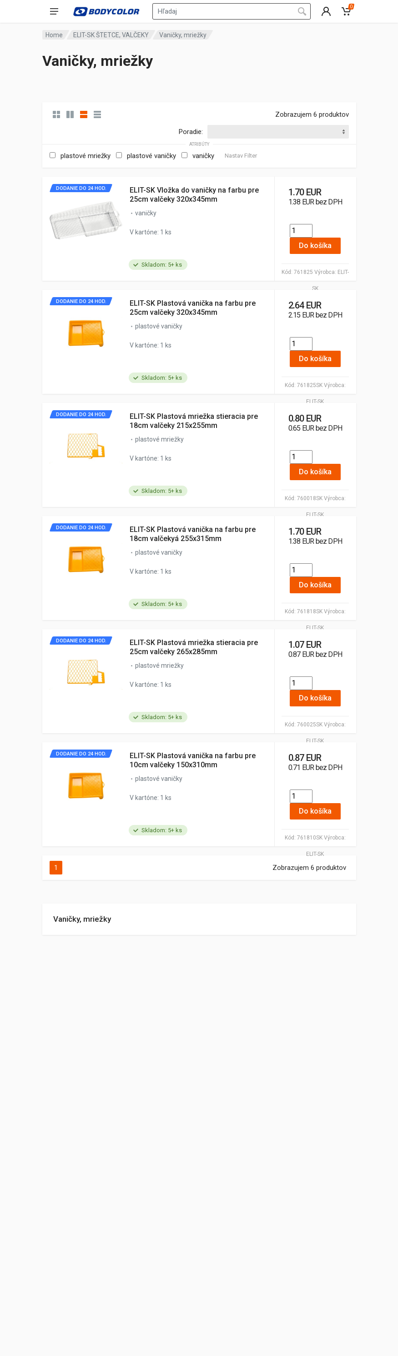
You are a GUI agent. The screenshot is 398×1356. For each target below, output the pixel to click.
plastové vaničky (151, 156)
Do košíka (315, 245)
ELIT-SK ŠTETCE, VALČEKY (111, 35)
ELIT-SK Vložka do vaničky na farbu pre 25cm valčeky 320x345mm (194, 195)
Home (54, 35)
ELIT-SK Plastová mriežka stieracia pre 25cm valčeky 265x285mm (194, 647)
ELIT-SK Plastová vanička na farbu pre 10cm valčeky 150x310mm (193, 760)
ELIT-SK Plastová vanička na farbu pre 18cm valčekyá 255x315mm (193, 534)
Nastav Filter (241, 155)
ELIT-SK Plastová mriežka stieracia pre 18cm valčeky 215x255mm (194, 421)
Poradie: (191, 132)
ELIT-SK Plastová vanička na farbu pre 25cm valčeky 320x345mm (193, 308)
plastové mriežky (85, 156)
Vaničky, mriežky (82, 919)
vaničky (203, 156)
